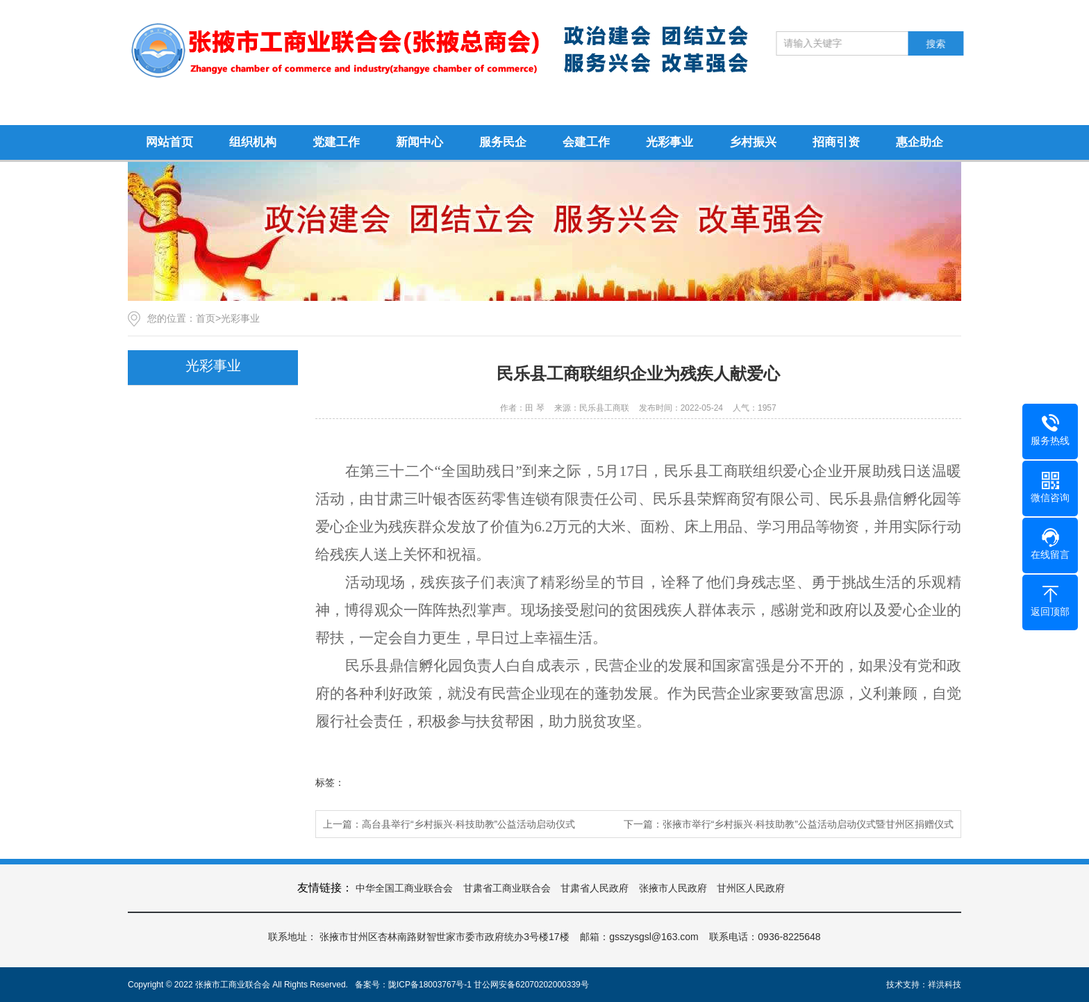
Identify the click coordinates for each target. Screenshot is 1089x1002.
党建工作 (336, 142)
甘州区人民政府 (751, 888)
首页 (205, 318)
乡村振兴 (752, 142)
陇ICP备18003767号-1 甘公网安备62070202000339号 (488, 984)
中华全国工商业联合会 (404, 888)
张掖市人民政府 (673, 888)
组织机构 (252, 142)
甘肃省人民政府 (594, 888)
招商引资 (836, 142)
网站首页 (169, 142)
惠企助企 (919, 142)
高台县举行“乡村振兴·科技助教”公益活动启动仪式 (468, 824)
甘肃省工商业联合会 (507, 888)
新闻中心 (419, 142)
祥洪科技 (944, 984)
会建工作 (586, 142)
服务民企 (502, 142)
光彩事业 (669, 142)
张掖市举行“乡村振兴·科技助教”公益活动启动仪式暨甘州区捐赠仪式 (808, 824)
